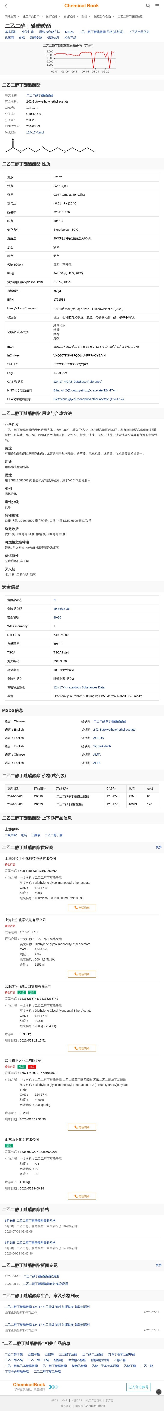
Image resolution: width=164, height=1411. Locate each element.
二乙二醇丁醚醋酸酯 (130, 16)
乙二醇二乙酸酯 (92, 1354)
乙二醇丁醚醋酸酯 (55, 1365)
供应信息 (53, 37)
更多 (159, 847)
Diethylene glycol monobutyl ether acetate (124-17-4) (88, 399)
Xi (54, 600)
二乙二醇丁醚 (54, 835)
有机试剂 (69, 16)
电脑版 (79, 1406)
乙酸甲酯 (34, 1354)
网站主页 (10, 16)
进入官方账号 (138, 1387)
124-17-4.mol (35, 132)
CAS (64, 1400)
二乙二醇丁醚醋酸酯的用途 (41, 1276)
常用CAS (77, 1400)
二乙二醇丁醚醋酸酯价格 (25, 1209)
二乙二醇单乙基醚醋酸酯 (21, 1365)
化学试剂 (51, 16)
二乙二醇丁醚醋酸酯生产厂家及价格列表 (40, 1295)
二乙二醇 (147, 1365)
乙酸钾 (49, 1354)
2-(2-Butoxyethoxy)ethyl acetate (114, 729)
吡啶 (24, 835)
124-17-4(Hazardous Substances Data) (79, 687)
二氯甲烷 (11, 835)
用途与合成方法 (49, 31)
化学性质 (28, 31)
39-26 (57, 617)
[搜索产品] (148, 5)
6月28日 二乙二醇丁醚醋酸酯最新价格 (30, 1242)
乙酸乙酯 (120, 1360)
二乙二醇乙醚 (14, 1360)
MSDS (69, 31)
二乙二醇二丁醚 (38, 1360)
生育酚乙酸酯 (77, 1360)
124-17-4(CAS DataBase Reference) (77, 381)
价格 (22, 37)
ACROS (98, 737)
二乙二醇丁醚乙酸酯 (47, 1371)
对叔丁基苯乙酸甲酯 (121, 1354)
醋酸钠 (58, 1360)
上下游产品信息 (139, 31)
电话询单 (84, 907)
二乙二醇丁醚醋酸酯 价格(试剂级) (101, 31)
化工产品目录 (31, 16)
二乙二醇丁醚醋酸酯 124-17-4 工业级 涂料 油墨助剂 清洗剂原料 (47, 1306)
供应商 (9, 37)
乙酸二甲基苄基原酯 (105, 1365)
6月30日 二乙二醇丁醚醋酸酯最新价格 (30, 1220)
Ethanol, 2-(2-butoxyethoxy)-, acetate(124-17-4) (85, 390)
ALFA (97, 754)
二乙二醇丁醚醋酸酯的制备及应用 (45, 1283)
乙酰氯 (35, 835)
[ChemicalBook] (81, 5)
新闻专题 (36, 37)
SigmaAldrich (102, 746)
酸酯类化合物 (102, 16)
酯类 (84, 16)
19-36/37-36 (61, 608)
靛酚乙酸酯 (79, 1365)
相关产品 (70, 37)
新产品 (109, 1400)
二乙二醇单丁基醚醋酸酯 (109, 721)
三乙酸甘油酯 (68, 1354)
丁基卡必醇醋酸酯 (17, 1371)
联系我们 (66, 1406)
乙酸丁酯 (130, 1365)
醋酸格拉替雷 (100, 1360)
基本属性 (11, 31)
